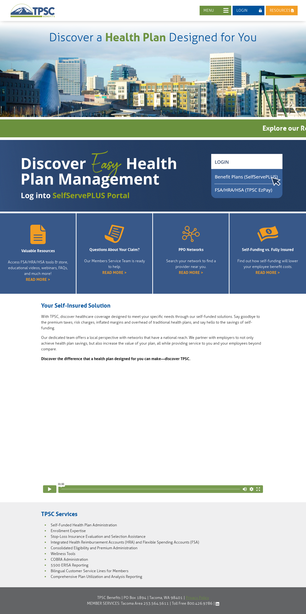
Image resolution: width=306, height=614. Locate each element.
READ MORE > (38, 279)
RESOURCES (280, 10)
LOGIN (241, 10)
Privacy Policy (197, 597)
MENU (208, 10)
